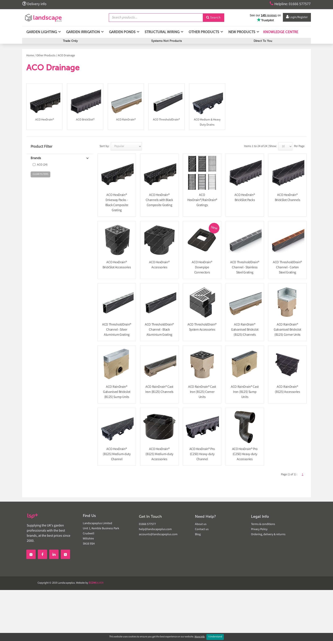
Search (213, 17)
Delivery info (34, 3)
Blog (198, 534)
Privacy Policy (259, 529)
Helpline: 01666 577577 (290, 3)
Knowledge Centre (280, 32)
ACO (42, 165)
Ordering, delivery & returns (268, 534)
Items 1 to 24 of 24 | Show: (260, 146)
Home (30, 56)
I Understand (215, 637)
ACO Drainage (66, 56)
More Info (200, 637)
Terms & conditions (263, 524)
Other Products (45, 56)
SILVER (96, 583)
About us (200, 524)
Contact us (202, 529)
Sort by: (104, 146)
